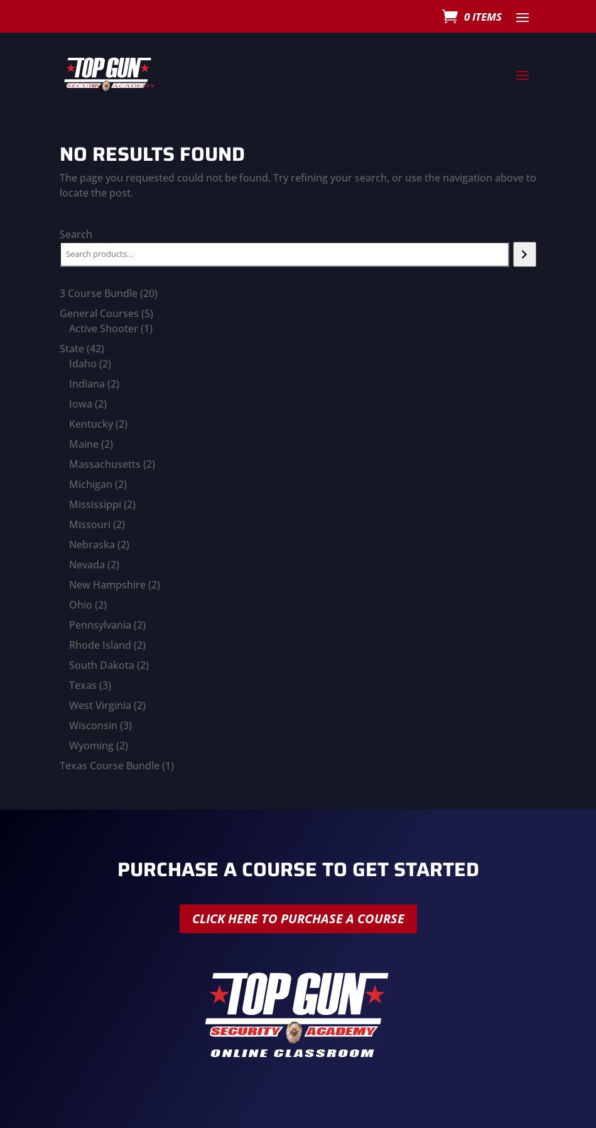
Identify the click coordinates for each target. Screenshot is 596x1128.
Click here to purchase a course (298, 918)
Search (76, 234)
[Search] (524, 254)
